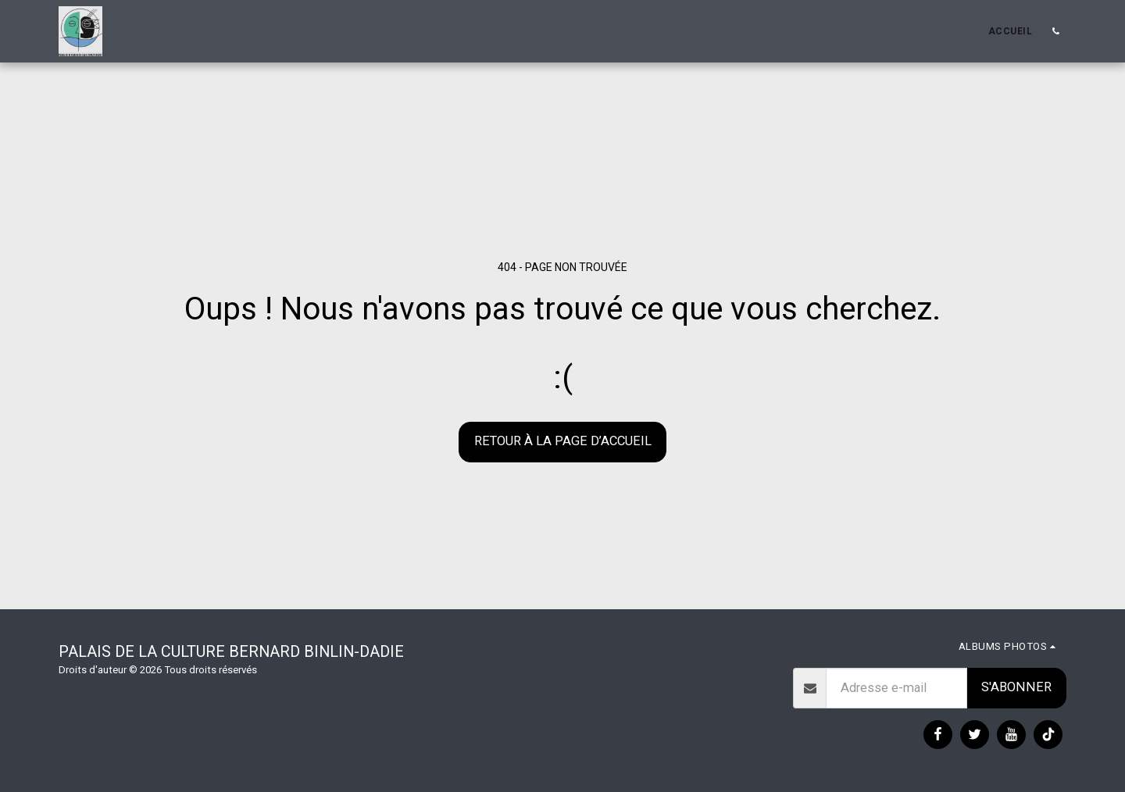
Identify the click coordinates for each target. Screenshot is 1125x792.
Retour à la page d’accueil (563, 440)
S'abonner (1016, 687)
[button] (1055, 31)
